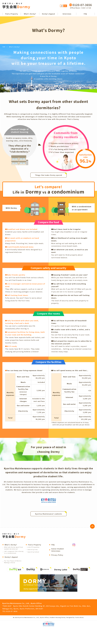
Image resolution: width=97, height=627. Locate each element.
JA (62, 6)
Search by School (33, 552)
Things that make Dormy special (48, 175)
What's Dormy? (30, 14)
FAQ (85, 14)
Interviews (67, 14)
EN (65, 6)
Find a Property (11, 14)
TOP (3, 47)
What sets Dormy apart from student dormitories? (13, 548)
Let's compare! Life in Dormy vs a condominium (14, 552)
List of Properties (33, 547)
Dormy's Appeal (48, 14)
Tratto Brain (79, 617)
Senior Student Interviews (57, 550)
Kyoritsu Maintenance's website (48, 514)
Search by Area (33, 549)
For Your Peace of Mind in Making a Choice (12, 562)
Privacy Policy (57, 555)
